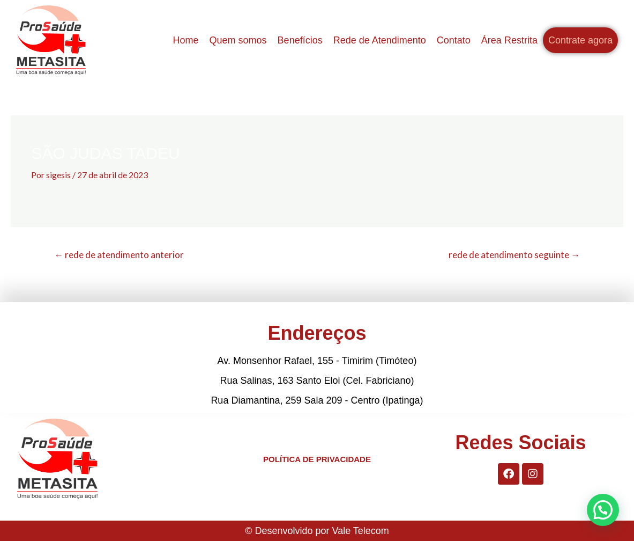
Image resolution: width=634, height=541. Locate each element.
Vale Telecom (360, 530)
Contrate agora (580, 40)
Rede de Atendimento (379, 40)
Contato (454, 40)
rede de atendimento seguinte (514, 254)
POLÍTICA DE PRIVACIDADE (317, 459)
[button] (603, 510)
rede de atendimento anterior (119, 254)
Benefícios (300, 40)
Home (186, 40)
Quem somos (238, 40)
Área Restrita (509, 40)
